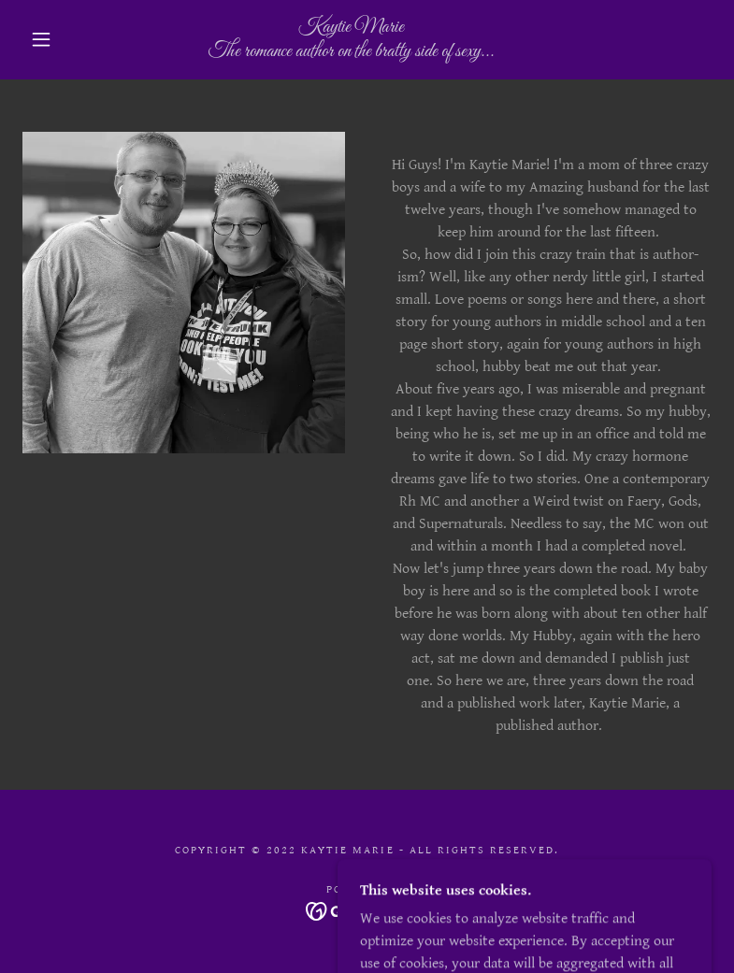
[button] (41, 39)
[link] (351, 52)
